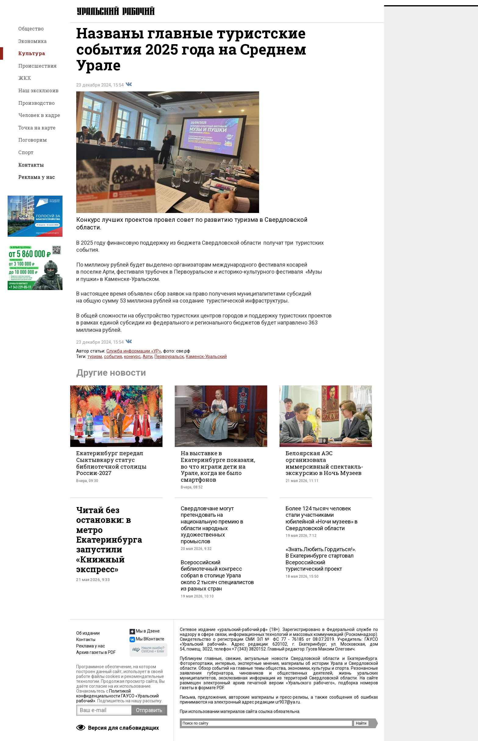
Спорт (26, 152)
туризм (94, 361)
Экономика (32, 41)
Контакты (31, 164)
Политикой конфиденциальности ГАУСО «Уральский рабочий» (117, 696)
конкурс (132, 361)
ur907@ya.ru (287, 702)
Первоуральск (169, 361)
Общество (31, 28)
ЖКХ (24, 78)
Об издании (88, 633)
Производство (36, 103)
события (113, 361)
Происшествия (37, 65)
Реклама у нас (36, 177)
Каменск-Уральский (206, 361)
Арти (147, 361)
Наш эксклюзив (38, 90)
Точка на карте (36, 127)
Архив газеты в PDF (96, 652)
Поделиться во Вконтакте (128, 89)
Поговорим (32, 139)
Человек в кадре (39, 115)
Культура (31, 53)
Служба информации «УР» (133, 356)
